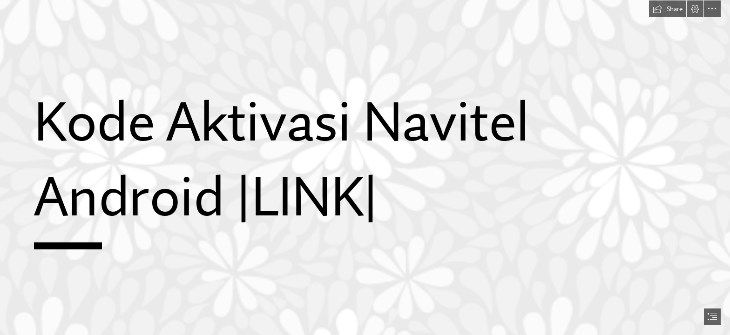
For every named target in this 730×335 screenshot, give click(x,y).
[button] (667, 8)
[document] (365, 167)
